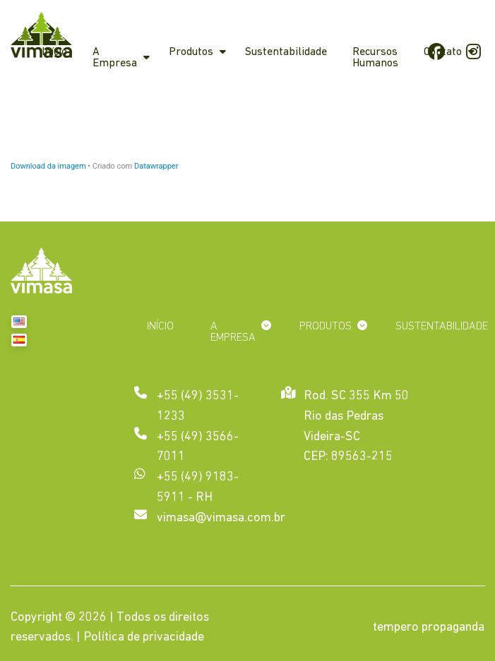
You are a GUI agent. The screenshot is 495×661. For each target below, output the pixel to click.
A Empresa (115, 58)
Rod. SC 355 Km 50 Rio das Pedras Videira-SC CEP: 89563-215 (356, 425)
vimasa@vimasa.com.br (221, 518)
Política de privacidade (143, 637)
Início (54, 52)
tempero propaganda (428, 627)
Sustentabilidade (286, 52)
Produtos (191, 52)
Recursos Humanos (375, 58)
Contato (443, 52)
